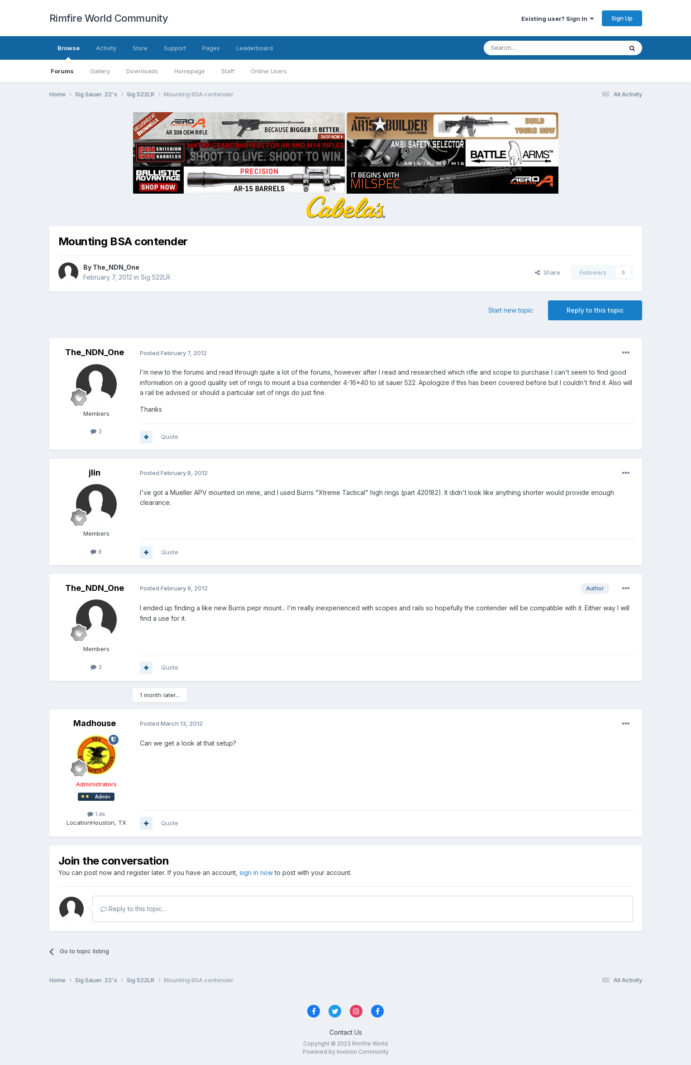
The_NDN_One (116, 267)
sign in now (256, 872)
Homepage (189, 71)
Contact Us (345, 1032)
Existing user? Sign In (557, 18)
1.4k (96, 814)
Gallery (100, 71)
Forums (62, 71)
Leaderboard (254, 48)
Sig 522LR (155, 277)
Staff (227, 71)
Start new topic (510, 310)
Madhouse (94, 723)
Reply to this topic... (133, 909)
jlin (94, 472)
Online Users (269, 71)
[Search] (530, 48)
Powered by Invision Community (346, 1051)
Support (175, 48)
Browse (68, 52)
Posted (173, 353)
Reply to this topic (595, 310)
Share (547, 272)
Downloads (142, 71)
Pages (211, 48)
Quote (169, 436)
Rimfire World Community (108, 18)
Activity (106, 48)
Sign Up (622, 18)
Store (140, 48)
